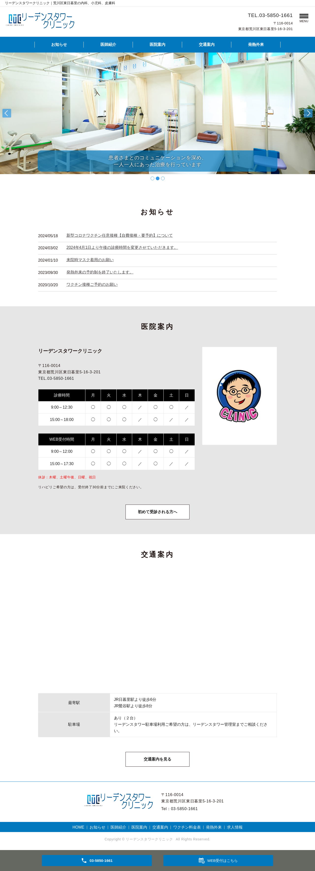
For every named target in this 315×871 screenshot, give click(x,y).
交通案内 (207, 44)
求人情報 (235, 827)
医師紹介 (108, 44)
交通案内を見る (157, 759)
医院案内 (157, 44)
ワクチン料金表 (187, 827)
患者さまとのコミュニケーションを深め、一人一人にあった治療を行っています (158, 161)
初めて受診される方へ (157, 512)
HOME (78, 827)
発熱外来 (256, 44)
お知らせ (59, 44)
